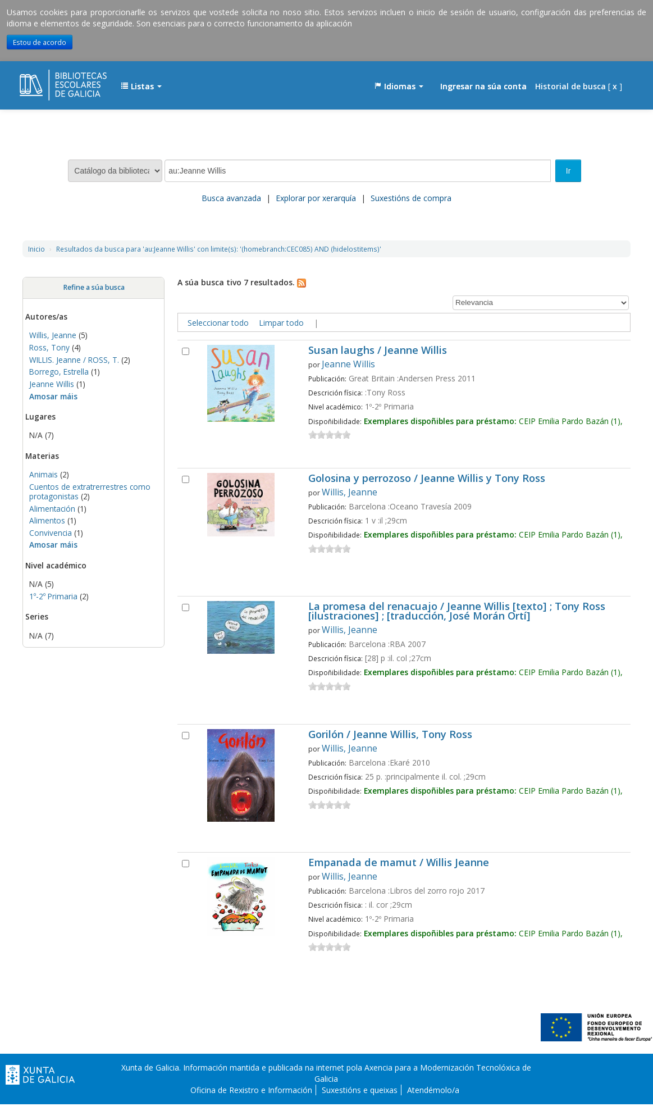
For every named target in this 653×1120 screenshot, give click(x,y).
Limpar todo (281, 322)
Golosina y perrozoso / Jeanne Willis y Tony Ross (426, 479)
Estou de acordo (39, 42)
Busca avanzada (231, 198)
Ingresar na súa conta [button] (483, 86)
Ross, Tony (49, 347)
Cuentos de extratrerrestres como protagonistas (89, 491)
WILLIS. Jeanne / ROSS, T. (74, 359)
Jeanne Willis (51, 384)
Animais (43, 474)
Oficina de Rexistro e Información (251, 1090)
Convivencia (50, 532)
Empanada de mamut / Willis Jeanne (398, 863)
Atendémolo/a (433, 1090)
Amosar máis (53, 396)
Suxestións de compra (411, 198)
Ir (568, 170)
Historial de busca (570, 86)
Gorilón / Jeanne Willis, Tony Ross (390, 735)
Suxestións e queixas (360, 1090)
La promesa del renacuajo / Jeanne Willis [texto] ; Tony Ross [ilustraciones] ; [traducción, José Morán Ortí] (456, 611)
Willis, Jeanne (52, 335)
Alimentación (52, 508)
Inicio (36, 248)
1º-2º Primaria (53, 596)
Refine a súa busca (94, 287)
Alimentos (47, 520)
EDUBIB (48, 81)
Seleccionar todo (218, 322)
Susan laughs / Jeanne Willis (377, 351)
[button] (141, 86)
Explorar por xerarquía (316, 198)
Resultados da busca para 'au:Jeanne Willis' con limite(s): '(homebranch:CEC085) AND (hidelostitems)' (218, 248)
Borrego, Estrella (59, 371)
